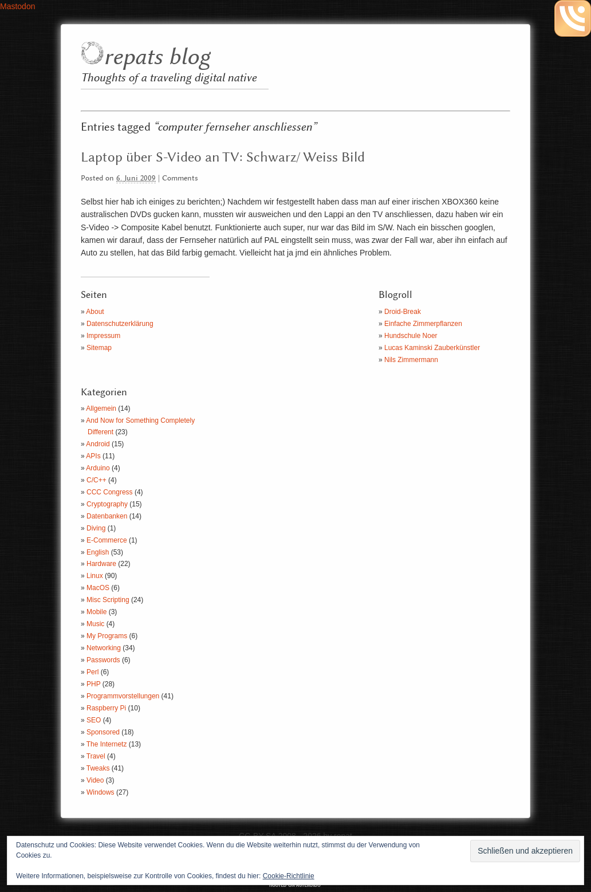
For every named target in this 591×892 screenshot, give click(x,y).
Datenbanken (106, 516)
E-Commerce (106, 540)
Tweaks (98, 768)
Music (95, 624)
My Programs (106, 636)
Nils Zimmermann (411, 360)
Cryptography (107, 504)
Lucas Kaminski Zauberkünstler (432, 348)
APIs (93, 456)
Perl (92, 672)
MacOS (97, 588)
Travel (95, 756)
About (95, 312)
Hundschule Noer (411, 336)
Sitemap (99, 348)
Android (97, 444)
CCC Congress (109, 492)
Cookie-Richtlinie (288, 876)
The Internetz (106, 744)
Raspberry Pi (106, 708)
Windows (100, 792)
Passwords (103, 660)
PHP (93, 684)
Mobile (96, 612)
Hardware (101, 564)
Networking (103, 648)
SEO (93, 720)
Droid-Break (402, 312)
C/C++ (96, 480)
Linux (94, 576)
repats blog (157, 57)
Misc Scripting (107, 600)
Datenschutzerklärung (119, 324)
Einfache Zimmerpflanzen (423, 324)
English (97, 552)
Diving (95, 528)
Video (95, 780)
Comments (180, 178)
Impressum (103, 336)
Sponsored (103, 732)
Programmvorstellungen (122, 696)
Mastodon (17, 6)
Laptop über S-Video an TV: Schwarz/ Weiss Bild (223, 157)
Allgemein (101, 408)
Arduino (97, 468)
